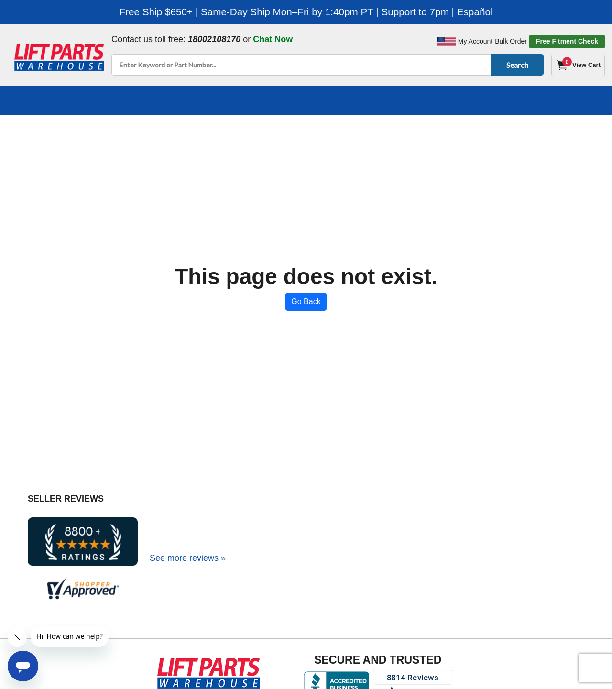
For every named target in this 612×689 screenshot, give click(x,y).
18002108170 (214, 39)
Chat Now (273, 39)
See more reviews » (188, 558)
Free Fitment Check (567, 41)
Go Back (305, 301)
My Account (475, 41)
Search (515, 65)
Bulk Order (511, 41)
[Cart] (578, 65)
